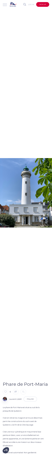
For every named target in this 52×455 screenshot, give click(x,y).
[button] (5, 450)
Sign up (42, 4)
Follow (30, 399)
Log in (31, 4)
